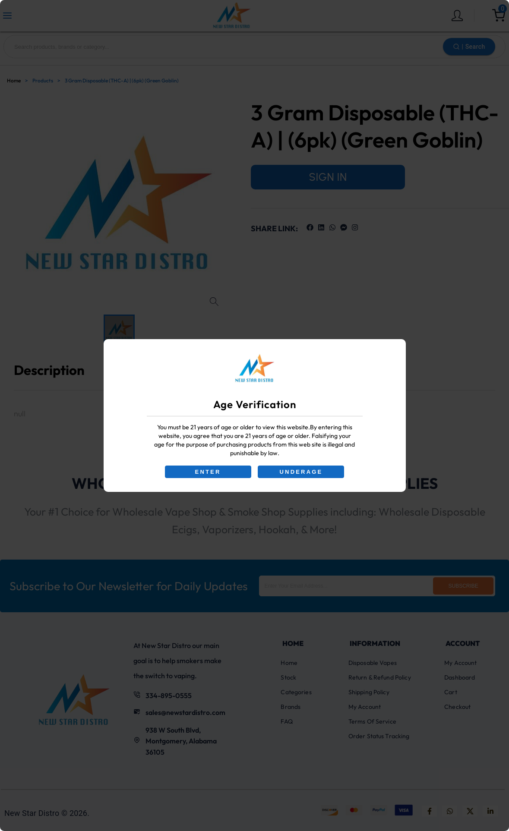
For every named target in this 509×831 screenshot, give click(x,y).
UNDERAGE (301, 472)
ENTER (208, 472)
